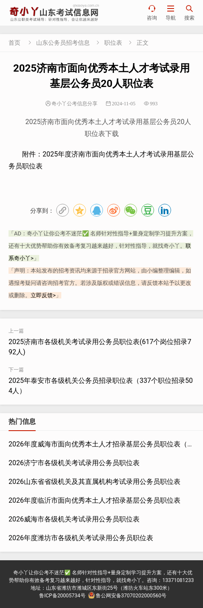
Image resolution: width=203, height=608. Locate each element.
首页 (14, 42)
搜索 (189, 12)
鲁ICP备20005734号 (62, 596)
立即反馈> (43, 295)
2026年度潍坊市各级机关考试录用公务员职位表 (81, 538)
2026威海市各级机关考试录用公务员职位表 (74, 519)
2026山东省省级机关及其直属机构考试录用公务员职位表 (94, 482)
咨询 (152, 12)
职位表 (113, 42)
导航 (171, 12)
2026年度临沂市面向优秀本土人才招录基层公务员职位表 (94, 500)
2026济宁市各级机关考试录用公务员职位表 (74, 463)
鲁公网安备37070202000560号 (127, 596)
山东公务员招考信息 (63, 42)
